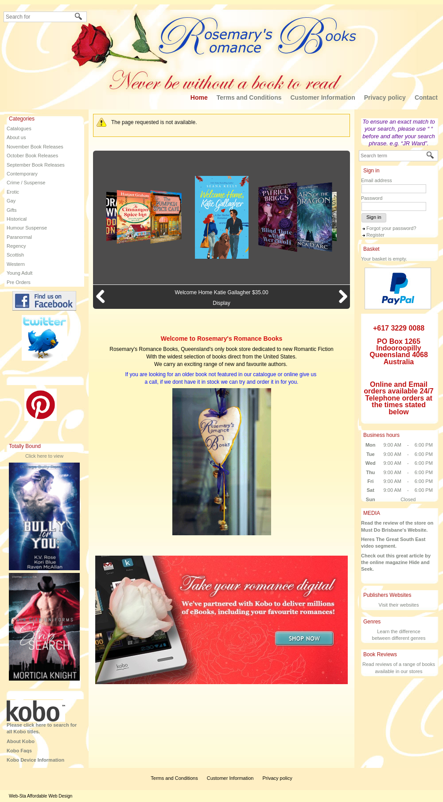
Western (16, 264)
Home (199, 97)
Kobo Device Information (35, 760)
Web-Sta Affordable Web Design (40, 796)
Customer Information (322, 97)
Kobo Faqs (19, 750)
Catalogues (19, 128)
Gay (11, 200)
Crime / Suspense (26, 182)
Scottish (15, 254)
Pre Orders (19, 282)
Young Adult (19, 273)
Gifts (12, 210)
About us (16, 137)
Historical (17, 219)
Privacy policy (385, 97)
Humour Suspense (27, 227)
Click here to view (44, 456)
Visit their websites (399, 604)
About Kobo (21, 741)
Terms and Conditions (249, 97)
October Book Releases (32, 155)
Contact (426, 97)
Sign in (373, 217)
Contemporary (22, 173)
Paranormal (19, 237)
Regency (16, 246)
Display (221, 303)
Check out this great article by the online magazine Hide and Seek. (396, 562)
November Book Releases (35, 146)
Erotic (13, 192)
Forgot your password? (391, 228)
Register (375, 234)
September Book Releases (36, 164)
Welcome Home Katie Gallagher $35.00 (221, 292)
